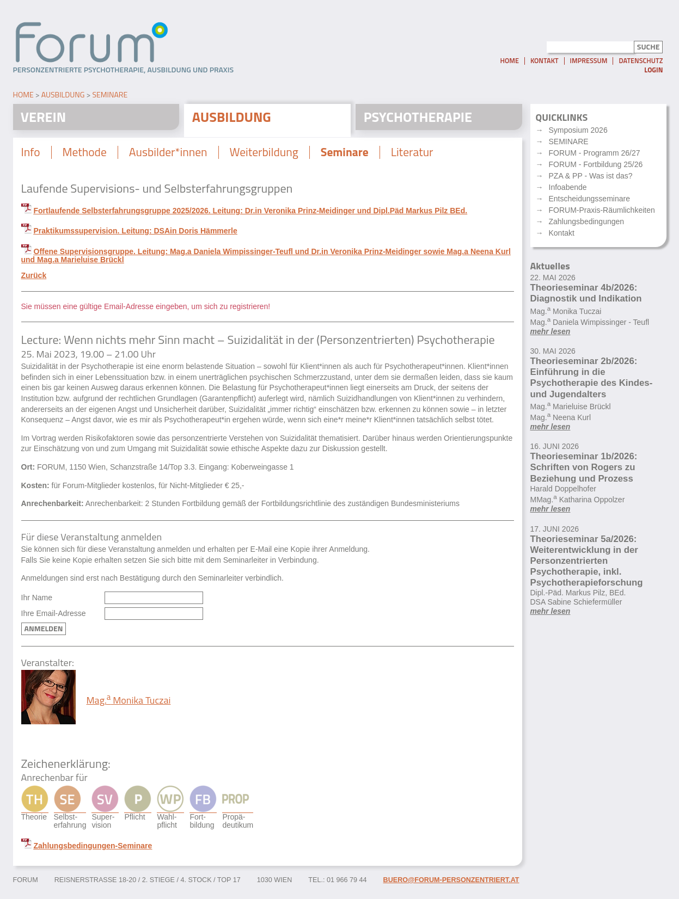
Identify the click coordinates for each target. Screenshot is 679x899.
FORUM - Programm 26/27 (594, 155)
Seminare (109, 96)
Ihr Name (37, 601)
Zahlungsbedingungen (587, 223)
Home (509, 63)
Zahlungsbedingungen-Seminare (93, 849)
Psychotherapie (420, 119)
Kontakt (544, 63)
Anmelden (44, 631)
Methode (85, 155)
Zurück (34, 278)
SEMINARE (569, 143)
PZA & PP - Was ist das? (591, 178)
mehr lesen (550, 333)
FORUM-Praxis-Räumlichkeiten (602, 212)
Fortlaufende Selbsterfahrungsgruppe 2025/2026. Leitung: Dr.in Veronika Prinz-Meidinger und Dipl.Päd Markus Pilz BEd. (251, 214)
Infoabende (568, 189)
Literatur (419, 155)
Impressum (589, 63)
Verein (44, 119)
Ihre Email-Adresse (53, 616)
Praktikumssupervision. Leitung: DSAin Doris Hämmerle (135, 234)
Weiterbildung (268, 155)
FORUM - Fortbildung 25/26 (596, 166)
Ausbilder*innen (171, 155)
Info (31, 155)
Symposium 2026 (578, 132)
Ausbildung (63, 96)
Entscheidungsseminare (589, 200)
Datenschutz (641, 63)
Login (653, 72)
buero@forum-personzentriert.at (451, 883)
